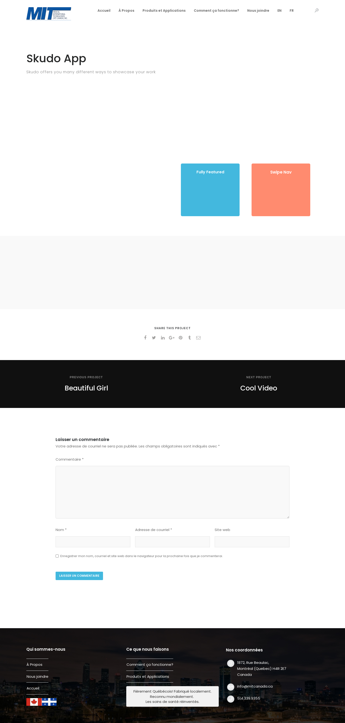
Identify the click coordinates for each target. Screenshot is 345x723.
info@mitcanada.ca (255, 686)
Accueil (104, 10)
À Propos (126, 10)
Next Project (258, 377)
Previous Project (86, 377)
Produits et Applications (164, 10)
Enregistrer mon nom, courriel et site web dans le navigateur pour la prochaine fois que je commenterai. (141, 556)
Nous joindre (258, 10)
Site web (222, 529)
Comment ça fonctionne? (216, 10)
